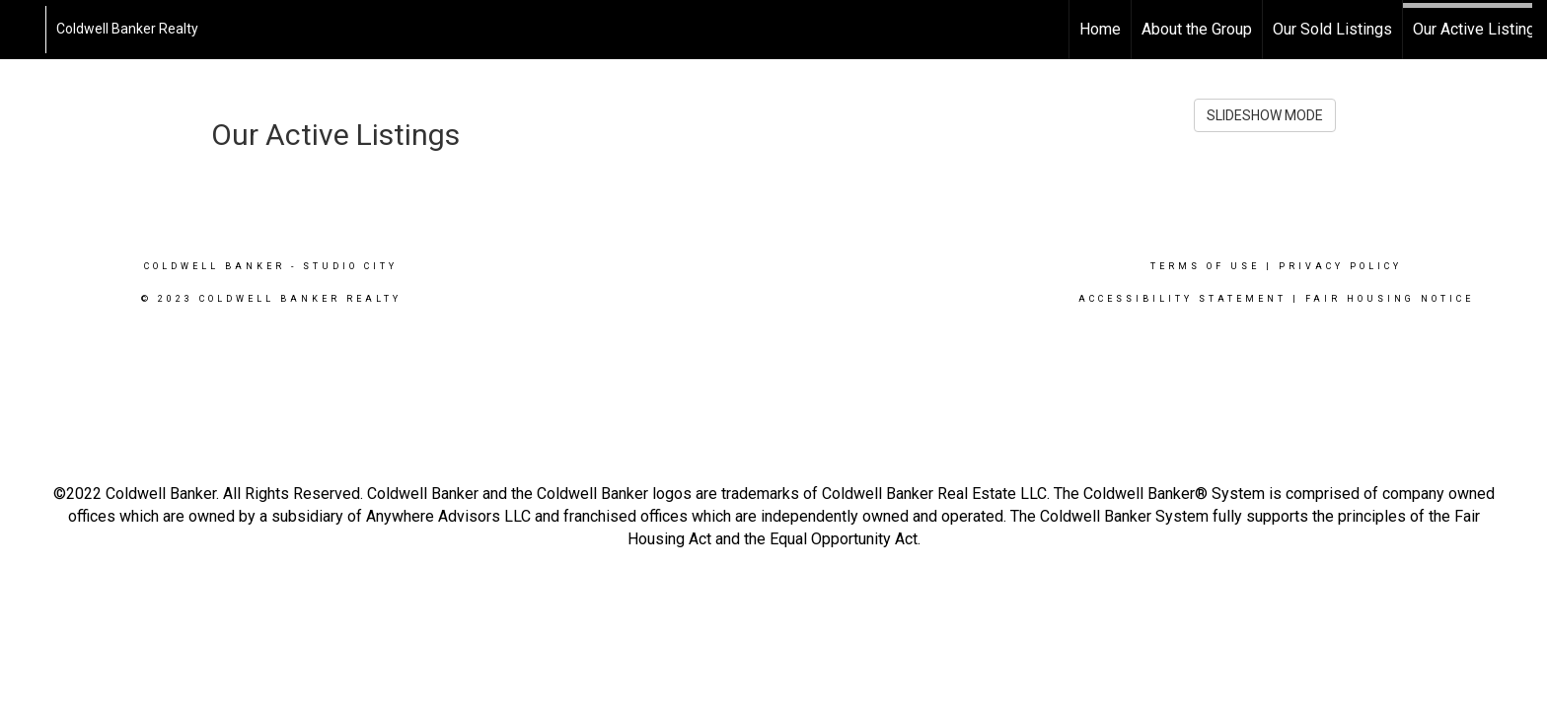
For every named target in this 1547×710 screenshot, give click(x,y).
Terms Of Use (1205, 266)
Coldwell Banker (214, 266)
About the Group (1197, 29)
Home (1100, 29)
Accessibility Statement (1182, 299)
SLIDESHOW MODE (1265, 115)
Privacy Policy (1340, 266)
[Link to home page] (25, 29)
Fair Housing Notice (1389, 299)
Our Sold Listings (1332, 29)
